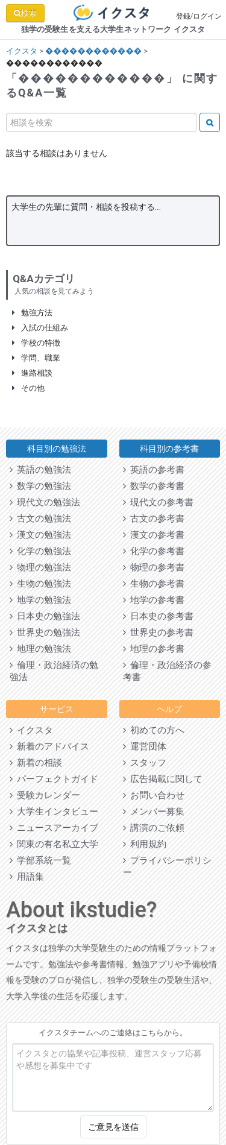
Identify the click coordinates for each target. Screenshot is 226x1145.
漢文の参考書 (153, 534)
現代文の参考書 (158, 502)
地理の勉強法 (40, 648)
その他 (28, 388)
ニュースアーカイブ (54, 827)
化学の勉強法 (40, 551)
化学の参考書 (153, 551)
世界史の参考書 (158, 632)
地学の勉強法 (40, 600)
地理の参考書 (153, 648)
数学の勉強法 (40, 486)
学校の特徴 (36, 342)
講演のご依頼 (153, 827)
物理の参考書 (153, 567)
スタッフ (144, 762)
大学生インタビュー (54, 811)
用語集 (27, 876)
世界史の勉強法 (45, 632)
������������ (93, 50)
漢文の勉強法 (40, 534)
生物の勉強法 (40, 583)
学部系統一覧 (40, 860)
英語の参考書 (153, 469)
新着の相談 (36, 762)
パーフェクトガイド (54, 779)
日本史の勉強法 (45, 616)
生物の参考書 (153, 583)
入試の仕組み (40, 327)
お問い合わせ (153, 795)
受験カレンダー (45, 795)
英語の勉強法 (40, 469)
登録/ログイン (199, 16)
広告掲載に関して (162, 779)
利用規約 (144, 844)
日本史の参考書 (158, 616)
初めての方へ (153, 730)
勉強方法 (32, 312)
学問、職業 (36, 357)
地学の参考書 (153, 600)
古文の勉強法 (40, 518)
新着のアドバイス (49, 746)
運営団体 (144, 746)
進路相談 (32, 372)
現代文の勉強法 (45, 502)
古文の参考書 (153, 518)
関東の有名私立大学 (54, 844)
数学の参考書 (153, 486)
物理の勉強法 (40, 567)
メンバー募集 (153, 811)
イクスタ (21, 50)
